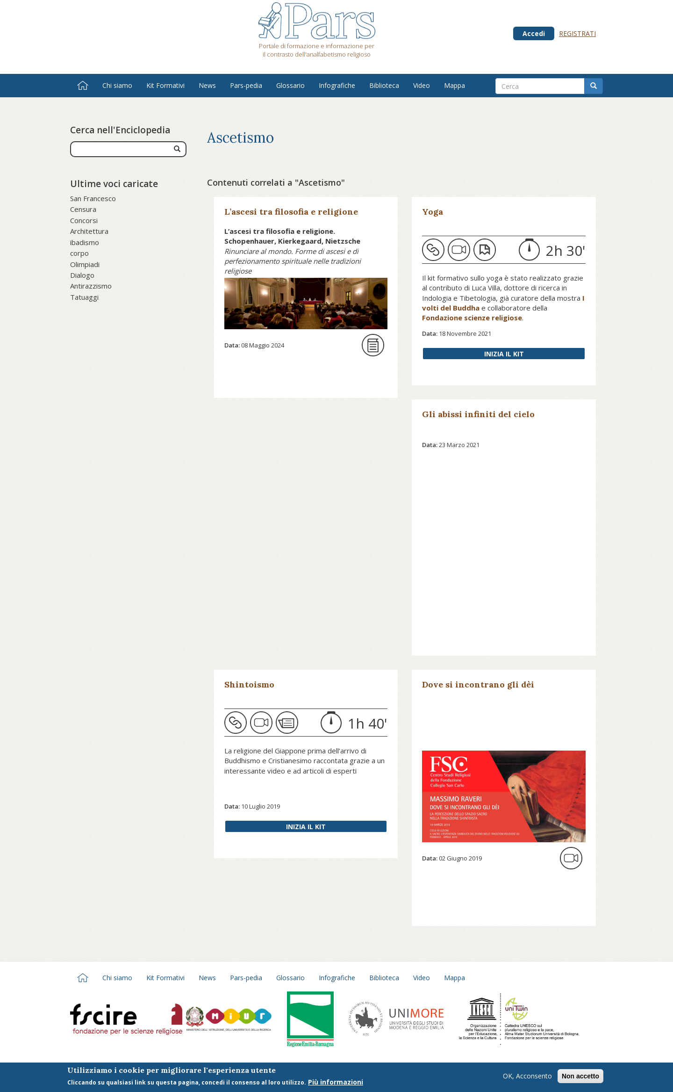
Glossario (290, 85)
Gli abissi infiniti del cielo (478, 414)
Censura (83, 209)
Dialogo (82, 275)
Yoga (432, 211)
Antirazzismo (91, 285)
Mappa (454, 85)
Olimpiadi (85, 264)
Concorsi (84, 220)
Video (421, 85)
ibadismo (84, 242)
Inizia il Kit (504, 353)
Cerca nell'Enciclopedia (120, 130)
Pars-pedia (246, 85)
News (207, 85)
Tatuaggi (84, 297)
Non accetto (580, 1077)
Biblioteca (384, 85)
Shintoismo (249, 684)
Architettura (89, 231)
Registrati (577, 33)
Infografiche (337, 85)
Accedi (534, 33)
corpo (79, 253)
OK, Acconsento (527, 1076)
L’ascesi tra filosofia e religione (291, 211)
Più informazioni (335, 1082)
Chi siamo (117, 85)
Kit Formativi (165, 85)
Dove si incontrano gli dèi (478, 684)
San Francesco (93, 198)
